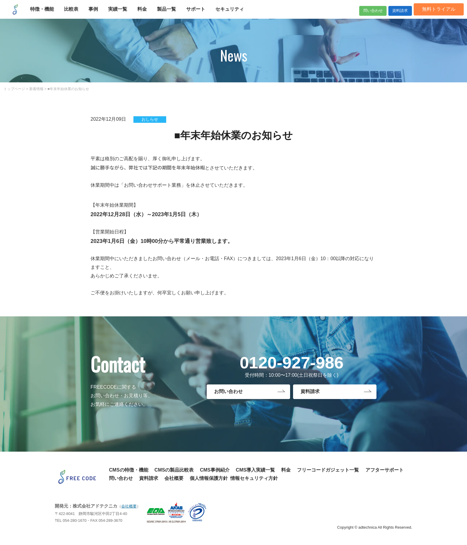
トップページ (14, 89)
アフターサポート (384, 469)
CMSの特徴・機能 (128, 469)
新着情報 (36, 89)
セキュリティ (233, 14)
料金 (145, 14)
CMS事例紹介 (215, 469)
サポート (199, 14)
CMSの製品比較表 (174, 469)
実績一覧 (121, 14)
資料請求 (390, 14)
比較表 (75, 14)
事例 (97, 14)
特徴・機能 (45, 14)
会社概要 (173, 478)
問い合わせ (350, 14)
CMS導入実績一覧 (255, 469)
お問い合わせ (228, 392)
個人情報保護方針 (209, 478)
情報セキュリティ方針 (254, 478)
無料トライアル (435, 14)
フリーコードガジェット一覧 (328, 469)
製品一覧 (170, 14)
